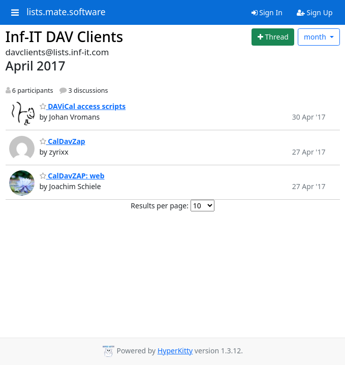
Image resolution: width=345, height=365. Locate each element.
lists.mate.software (66, 12)
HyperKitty (175, 350)
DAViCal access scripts (83, 106)
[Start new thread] (273, 37)
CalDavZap (62, 141)
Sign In (267, 12)
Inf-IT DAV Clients (64, 36)
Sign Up (315, 12)
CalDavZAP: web (72, 175)
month (316, 37)
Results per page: (160, 205)
